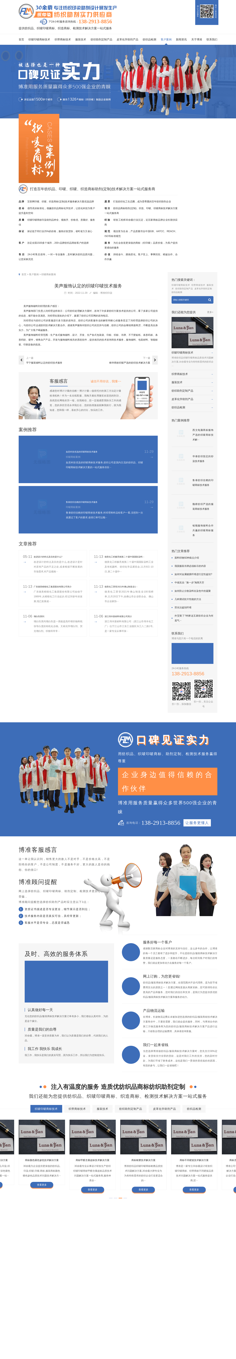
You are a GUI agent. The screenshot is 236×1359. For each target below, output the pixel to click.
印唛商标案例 (103, 1327)
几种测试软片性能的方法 (188, 599)
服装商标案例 (103, 1337)
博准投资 (145, 1341)
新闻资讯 (181, 39)
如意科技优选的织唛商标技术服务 (88, 451)
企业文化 (157, 1322)
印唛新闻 (124, 1322)
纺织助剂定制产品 (101, 39)
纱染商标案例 (103, 1341)
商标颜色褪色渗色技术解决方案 (150, 1286)
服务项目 (73, 1314)
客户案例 (166, 39)
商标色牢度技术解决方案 (39, 1280)
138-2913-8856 (95, 21)
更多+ (210, 312)
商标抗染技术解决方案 (135, 1280)
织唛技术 (124, 1332)
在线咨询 (145, 1351)
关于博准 (196, 39)
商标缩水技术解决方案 (103, 1280)
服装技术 (80, 39)
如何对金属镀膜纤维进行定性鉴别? (193, 574)
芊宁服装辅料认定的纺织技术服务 (44, 362)
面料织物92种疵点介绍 (187, 557)
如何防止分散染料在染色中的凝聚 (193, 591)
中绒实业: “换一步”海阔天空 (189, 582)
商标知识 (124, 1337)
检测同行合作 (159, 1346)
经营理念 (157, 1332)
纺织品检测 (149, 39)
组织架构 (145, 1327)
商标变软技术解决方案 (42, 1160)
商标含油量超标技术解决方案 (109, 1292)
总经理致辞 (158, 1337)
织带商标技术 (63, 39)
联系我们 (211, 39)
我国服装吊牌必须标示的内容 (190, 566)
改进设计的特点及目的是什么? (52, 559)
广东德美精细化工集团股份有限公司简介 (58, 591)
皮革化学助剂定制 (203, 288)
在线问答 (124, 1341)
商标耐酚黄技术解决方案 (92, 1160)
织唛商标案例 (48, 274)
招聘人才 (145, 1337)
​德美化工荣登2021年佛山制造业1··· (126, 591)
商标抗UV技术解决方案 (143, 1160)
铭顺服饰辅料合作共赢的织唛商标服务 (203, 530)
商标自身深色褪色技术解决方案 (109, 1286)
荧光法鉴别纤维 (183, 607)
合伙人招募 (158, 1341)
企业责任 (157, 1327)
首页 (21, 39)
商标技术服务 (200, 1346)
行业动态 (124, 1327)
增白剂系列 (40, 621)
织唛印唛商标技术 (39, 39)
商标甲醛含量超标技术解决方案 (192, 1286)
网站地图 (213, 1350)
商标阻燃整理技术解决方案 (147, 1292)
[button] (111, 1202)
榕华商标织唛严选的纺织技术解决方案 (129, 362)
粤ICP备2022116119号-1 (196, 1350)
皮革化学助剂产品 (127, 39)
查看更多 (42, 1189)
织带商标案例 (103, 1332)
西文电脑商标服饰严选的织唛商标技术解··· (203, 435)
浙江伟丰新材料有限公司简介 (122, 621)
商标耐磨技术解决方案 (38, 1292)
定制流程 (145, 1332)
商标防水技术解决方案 (72, 1280)
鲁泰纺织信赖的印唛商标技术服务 (88, 501)
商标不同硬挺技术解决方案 (71, 1292)
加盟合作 (145, 1346)
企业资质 (145, 1322)
